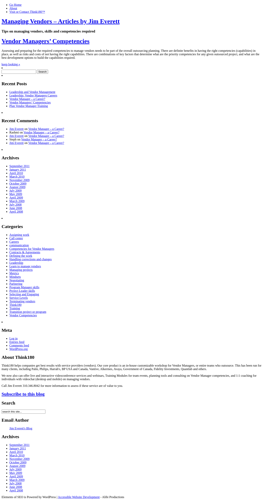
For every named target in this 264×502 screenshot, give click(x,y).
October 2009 (18, 183)
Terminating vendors (22, 301)
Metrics (14, 273)
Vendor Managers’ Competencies (45, 41)
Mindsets (15, 276)
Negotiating (16, 280)
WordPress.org (18, 349)
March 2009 (17, 201)
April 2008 (16, 211)
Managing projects (21, 269)
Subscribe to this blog (23, 394)
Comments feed (19, 345)
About (13, 8)
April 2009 (16, 197)
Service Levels (18, 297)
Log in (13, 338)
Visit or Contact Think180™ (27, 11)
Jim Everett (16, 129)
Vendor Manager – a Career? (27, 99)
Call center (16, 238)
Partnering (15, 283)
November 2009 (19, 180)
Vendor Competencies (23, 315)
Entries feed (16, 342)
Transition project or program (27, 311)
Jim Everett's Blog (20, 428)
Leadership (16, 262)
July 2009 (15, 190)
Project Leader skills (22, 290)
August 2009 (17, 187)
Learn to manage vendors (25, 266)
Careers (14, 241)
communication (19, 245)
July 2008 (15, 204)
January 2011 (17, 169)
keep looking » (11, 64)
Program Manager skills (24, 287)
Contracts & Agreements (24, 252)
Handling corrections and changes (30, 259)
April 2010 (16, 173)
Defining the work (20, 255)
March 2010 (17, 176)
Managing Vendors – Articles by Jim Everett (61, 21)
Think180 (15, 304)
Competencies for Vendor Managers (31, 248)
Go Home (15, 4)
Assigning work (19, 234)
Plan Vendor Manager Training (28, 106)
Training (14, 308)
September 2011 (19, 166)
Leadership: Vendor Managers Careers (33, 95)
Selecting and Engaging (24, 294)
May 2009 (15, 194)
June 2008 (15, 208)
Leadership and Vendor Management (32, 92)
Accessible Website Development (79, 497)
